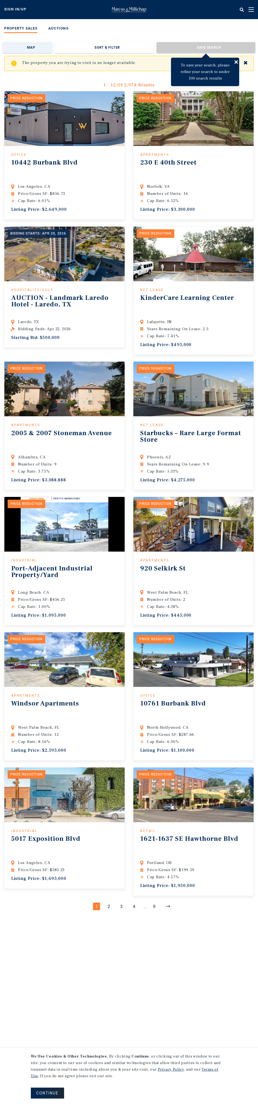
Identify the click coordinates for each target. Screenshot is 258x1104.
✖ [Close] (245, 63)
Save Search (209, 47)
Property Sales (20, 28)
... (145, 906)
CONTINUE (47, 1093)
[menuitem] (20, 29)
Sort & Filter (107, 47)
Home (129, 9)
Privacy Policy (171, 1069)
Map (31, 47)
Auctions (58, 28)
